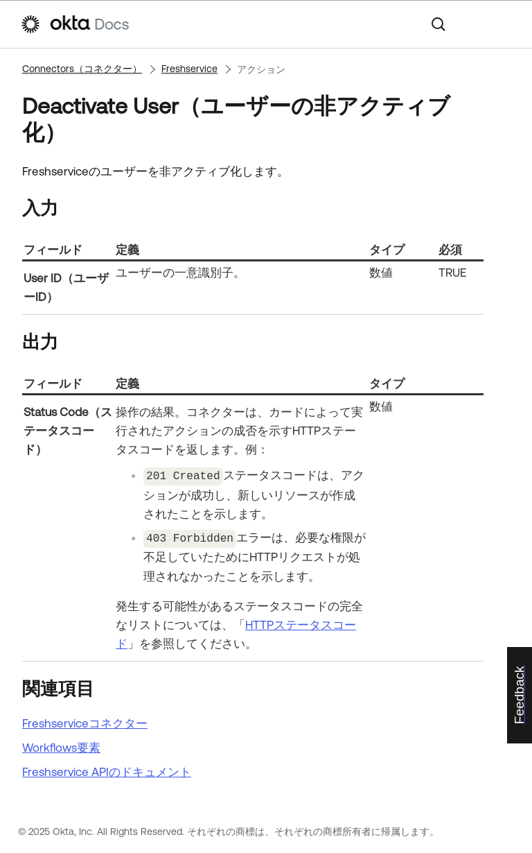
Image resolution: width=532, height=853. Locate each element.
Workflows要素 (61, 745)
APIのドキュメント (106, 770)
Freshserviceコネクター (85, 721)
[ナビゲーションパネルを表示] (505, 24)
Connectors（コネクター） (82, 68)
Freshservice (189, 68)
